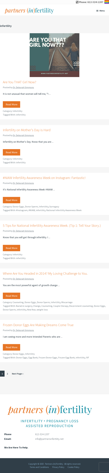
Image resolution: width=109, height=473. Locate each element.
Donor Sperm (31, 206)
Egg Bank (33, 357)
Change (36, 305)
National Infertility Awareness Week (63, 210)
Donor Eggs (18, 206)
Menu (102, 10)
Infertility (17, 111)
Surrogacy (54, 206)
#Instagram (22, 210)
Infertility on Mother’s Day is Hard (27, 130)
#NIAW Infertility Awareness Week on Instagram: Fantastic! (44, 177)
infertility (21, 114)
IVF (87, 357)
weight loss (42, 309)
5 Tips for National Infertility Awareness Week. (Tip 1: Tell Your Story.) (52, 225)
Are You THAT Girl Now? (19, 82)
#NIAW (32, 210)
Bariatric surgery (24, 305)
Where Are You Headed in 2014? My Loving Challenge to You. (45, 273)
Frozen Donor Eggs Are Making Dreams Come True (38, 325)
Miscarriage (67, 302)
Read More (11, 104)
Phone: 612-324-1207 (89, 2)
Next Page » (17, 374)
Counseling (18, 302)
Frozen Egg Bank (66, 357)
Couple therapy (60, 305)
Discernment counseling (81, 305)
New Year (31, 309)
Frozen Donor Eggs (48, 357)
